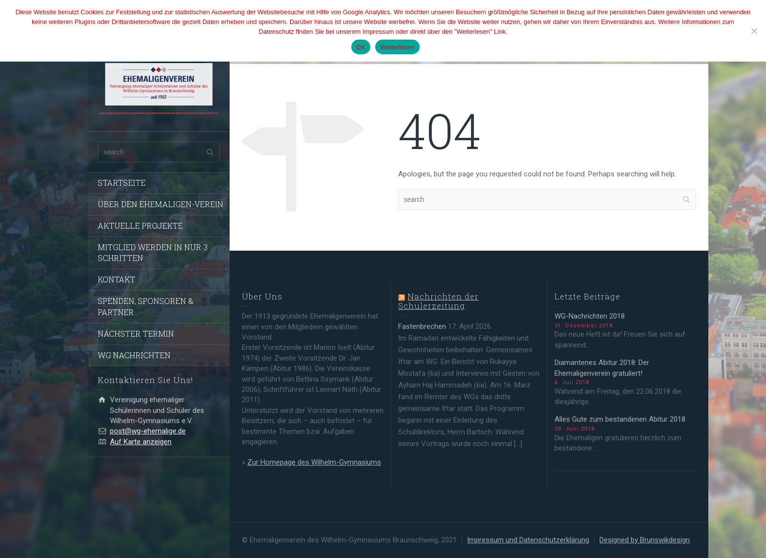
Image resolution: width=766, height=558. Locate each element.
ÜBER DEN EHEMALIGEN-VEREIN (160, 204)
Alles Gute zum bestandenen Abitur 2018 (619, 419)
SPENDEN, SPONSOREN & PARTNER (145, 306)
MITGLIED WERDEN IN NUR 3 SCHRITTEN (153, 252)
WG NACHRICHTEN (134, 355)
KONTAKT (116, 279)
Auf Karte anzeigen (140, 441)
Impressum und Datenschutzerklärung (528, 540)
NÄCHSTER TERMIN (136, 333)
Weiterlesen (397, 47)
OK (360, 47)
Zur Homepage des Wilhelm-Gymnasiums (314, 462)
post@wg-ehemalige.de (148, 431)
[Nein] (754, 31)
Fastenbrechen (422, 326)
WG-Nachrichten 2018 (589, 316)
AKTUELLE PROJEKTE (140, 225)
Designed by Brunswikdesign (644, 540)
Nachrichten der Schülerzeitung (438, 301)
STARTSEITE (122, 182)
